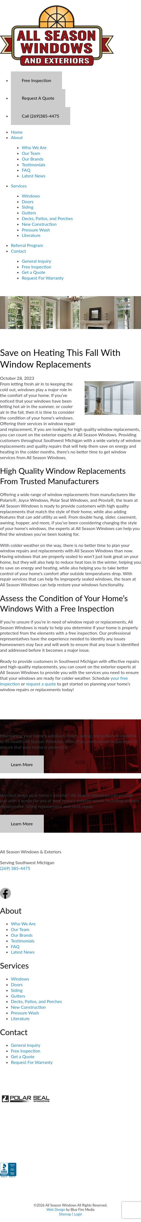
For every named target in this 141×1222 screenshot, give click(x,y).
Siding (27, 206)
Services (19, 185)
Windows (31, 195)
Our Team (31, 153)
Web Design (56, 1209)
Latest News (33, 175)
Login (78, 1214)
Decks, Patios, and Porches (47, 218)
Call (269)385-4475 (40, 115)
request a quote (41, 683)
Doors (27, 201)
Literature (31, 235)
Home (17, 131)
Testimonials (33, 164)
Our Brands (33, 158)
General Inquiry (36, 261)
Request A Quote (38, 98)
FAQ (26, 170)
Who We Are (34, 147)
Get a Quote (33, 272)
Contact (18, 250)
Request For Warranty (43, 277)
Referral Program (27, 245)
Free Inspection (36, 80)
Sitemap (65, 1214)
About (17, 137)
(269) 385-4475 (15, 868)
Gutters (29, 212)
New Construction (39, 224)
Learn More (22, 764)
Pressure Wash (36, 229)
